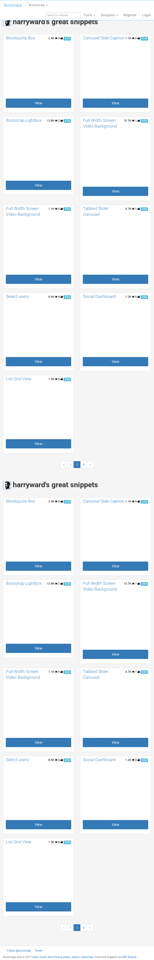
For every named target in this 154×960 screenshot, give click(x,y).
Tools (89, 15)
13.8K (52, 120)
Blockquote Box (20, 38)
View (39, 103)
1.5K (53, 379)
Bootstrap (37, 4)
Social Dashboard (99, 296)
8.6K (53, 296)
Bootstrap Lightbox (24, 120)
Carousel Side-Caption (104, 38)
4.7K (130, 208)
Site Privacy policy (59, 957)
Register (130, 15)
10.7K (129, 120)
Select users (17, 296)
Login (146, 15)
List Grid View (18, 378)
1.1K (130, 38)
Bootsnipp (13, 5)
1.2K (130, 296)
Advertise (87, 957)
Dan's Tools (39, 957)
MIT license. (130, 957)
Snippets (109, 15)
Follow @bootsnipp (19, 950)
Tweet (38, 950)
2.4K (53, 38)
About (76, 957)
